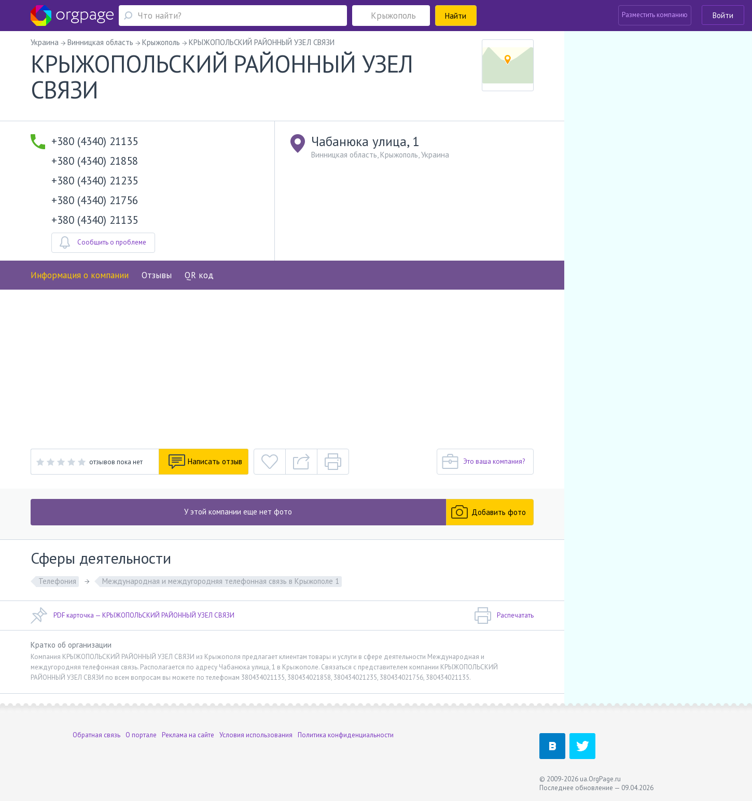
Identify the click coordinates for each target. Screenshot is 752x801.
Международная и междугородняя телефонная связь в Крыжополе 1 (220, 581)
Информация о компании (80, 275)
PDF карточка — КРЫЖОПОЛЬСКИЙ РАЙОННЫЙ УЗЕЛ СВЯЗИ (132, 615)
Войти (723, 15)
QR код (199, 275)
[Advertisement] (282, 367)
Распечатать (504, 615)
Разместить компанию (655, 14)
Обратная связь (96, 735)
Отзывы (157, 275)
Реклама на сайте (188, 735)
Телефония (57, 581)
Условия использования (256, 735)
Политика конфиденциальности (346, 735)
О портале (141, 735)
